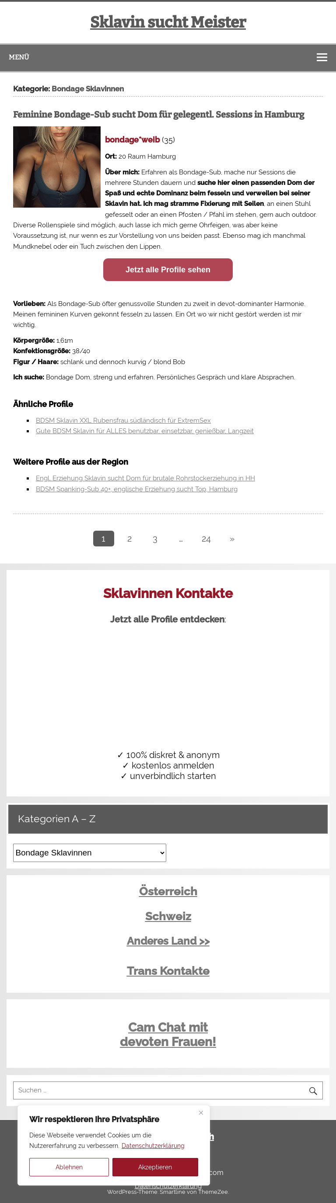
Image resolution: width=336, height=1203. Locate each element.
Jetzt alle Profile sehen (168, 269)
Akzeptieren (155, 1167)
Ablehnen (69, 1167)
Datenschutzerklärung (153, 1145)
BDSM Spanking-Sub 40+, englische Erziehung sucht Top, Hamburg (137, 489)
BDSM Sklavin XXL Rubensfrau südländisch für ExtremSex (123, 420)
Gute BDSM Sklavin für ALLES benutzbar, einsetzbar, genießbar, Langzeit (145, 431)
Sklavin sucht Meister (168, 22)
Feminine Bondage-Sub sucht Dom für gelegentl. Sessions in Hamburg (158, 114)
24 (206, 538)
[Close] (201, 1112)
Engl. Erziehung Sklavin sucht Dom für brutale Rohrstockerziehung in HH (145, 478)
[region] (114, 1145)
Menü (19, 57)
